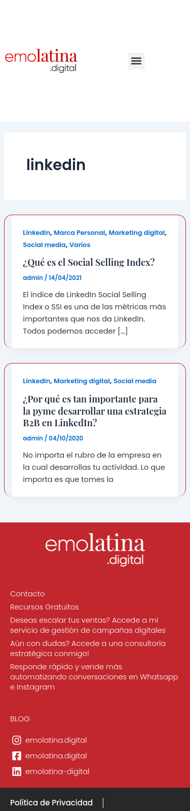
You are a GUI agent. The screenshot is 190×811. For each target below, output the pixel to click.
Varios (80, 244)
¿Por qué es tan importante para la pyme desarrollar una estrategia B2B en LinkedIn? (94, 410)
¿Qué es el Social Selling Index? (89, 262)
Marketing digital (137, 232)
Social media (44, 244)
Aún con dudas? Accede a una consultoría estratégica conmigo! (88, 648)
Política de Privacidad (51, 802)
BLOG (20, 718)
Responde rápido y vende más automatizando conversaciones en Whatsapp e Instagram (94, 677)
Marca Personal (79, 232)
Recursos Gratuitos (44, 607)
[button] (136, 61)
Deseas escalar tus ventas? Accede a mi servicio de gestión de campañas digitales (88, 625)
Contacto (27, 594)
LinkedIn (36, 232)
